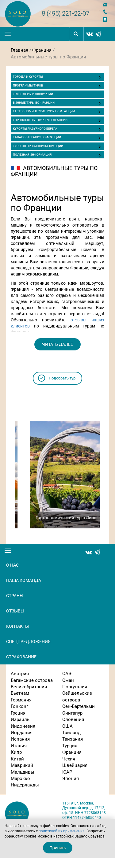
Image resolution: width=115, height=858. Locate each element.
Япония (70, 778)
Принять (58, 847)
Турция (69, 746)
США (67, 726)
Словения (73, 719)
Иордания (22, 732)
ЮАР (67, 772)
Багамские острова (32, 680)
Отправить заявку (107, 19)
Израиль (20, 719)
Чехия (68, 759)
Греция (18, 713)
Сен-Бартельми (78, 706)
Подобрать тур (62, 378)
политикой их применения (62, 831)
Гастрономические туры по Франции (44, 111)
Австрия (20, 673)
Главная (19, 50)
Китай (17, 759)
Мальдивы (22, 772)
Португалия (74, 687)
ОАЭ (66, 673)
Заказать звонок (107, 11)
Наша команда (23, 580)
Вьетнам (20, 693)
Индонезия (23, 726)
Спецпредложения (28, 641)
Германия (21, 700)
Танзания (72, 739)
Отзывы (15, 610)
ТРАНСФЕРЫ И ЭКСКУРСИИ (33, 94)
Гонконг (19, 706)
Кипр (16, 752)
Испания (20, 739)
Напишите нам (107, 4)
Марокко (20, 778)
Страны (14, 595)
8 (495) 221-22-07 (65, 13)
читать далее (57, 344)
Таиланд (71, 732)
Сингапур (72, 713)
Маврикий (22, 765)
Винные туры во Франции (34, 102)
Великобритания (29, 687)
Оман (68, 680)
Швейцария (74, 765)
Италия (19, 746)
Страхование (21, 656)
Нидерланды (25, 785)
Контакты (17, 626)
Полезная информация (32, 154)
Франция (42, 50)
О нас (12, 565)
